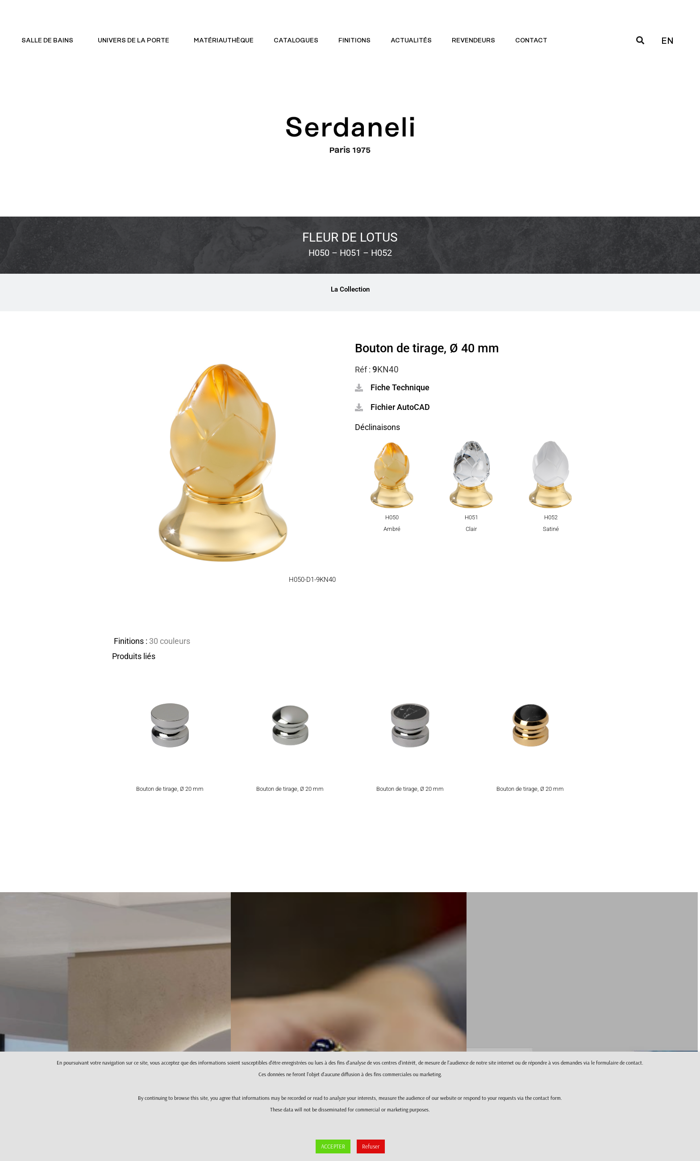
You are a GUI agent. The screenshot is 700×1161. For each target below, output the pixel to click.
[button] (392, 388)
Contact (533, 40)
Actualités (411, 40)
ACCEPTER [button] (333, 1146)
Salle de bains (49, 40)
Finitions (354, 40)
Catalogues (296, 40)
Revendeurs (473, 40)
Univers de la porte (136, 40)
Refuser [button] (370, 1146)
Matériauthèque (224, 40)
